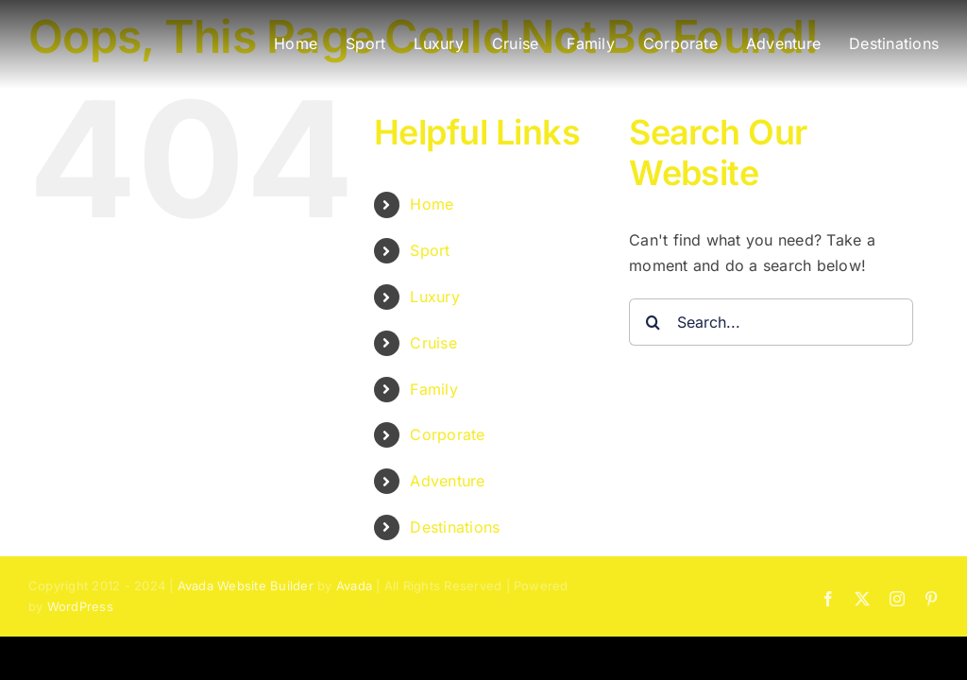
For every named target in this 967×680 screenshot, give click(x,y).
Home (431, 204)
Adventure (447, 480)
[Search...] (771, 322)
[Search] (652, 322)
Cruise (433, 342)
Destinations (455, 527)
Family (433, 389)
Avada (354, 585)
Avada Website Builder (246, 585)
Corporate (447, 434)
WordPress (80, 606)
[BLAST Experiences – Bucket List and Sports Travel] (128, 28)
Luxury (434, 296)
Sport (430, 250)
